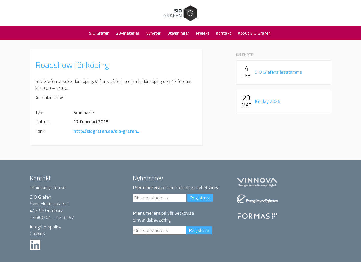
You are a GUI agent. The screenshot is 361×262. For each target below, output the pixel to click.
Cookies (37, 233)
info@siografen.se (48, 187)
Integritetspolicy (45, 226)
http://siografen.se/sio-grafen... (106, 131)
